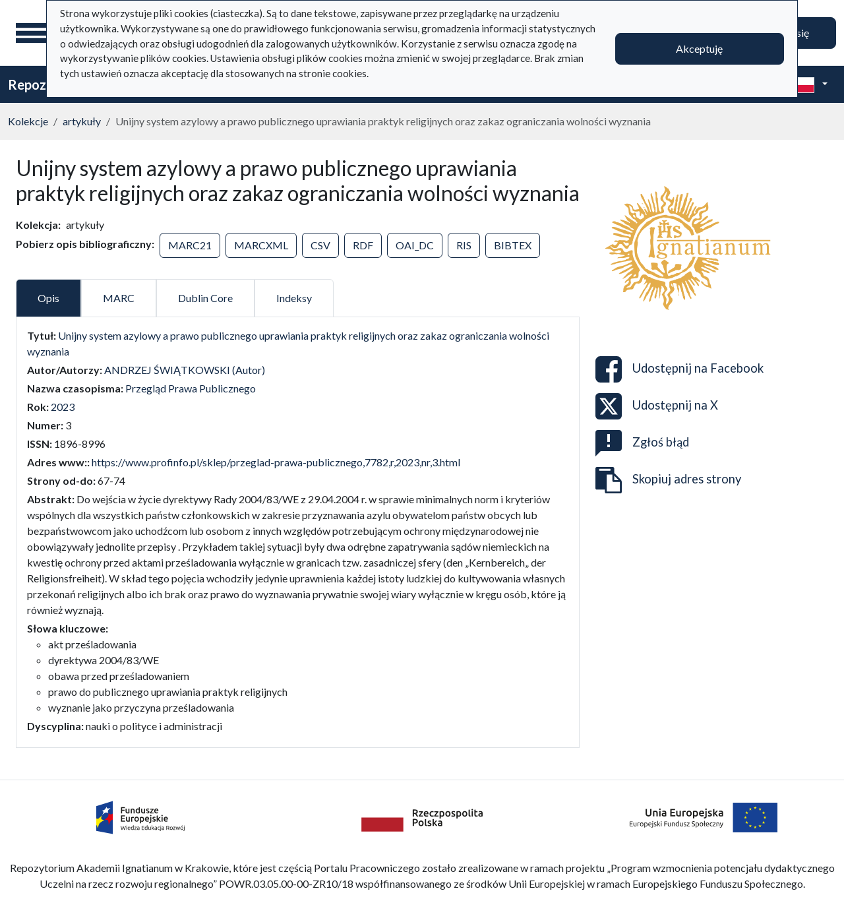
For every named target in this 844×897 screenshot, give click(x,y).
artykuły (82, 121)
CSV (320, 245)
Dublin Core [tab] (205, 298)
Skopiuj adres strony (668, 480)
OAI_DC (415, 245)
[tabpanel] (297, 531)
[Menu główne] (32, 33)
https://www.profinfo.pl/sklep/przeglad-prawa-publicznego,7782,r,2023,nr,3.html (276, 462)
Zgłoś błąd (642, 443)
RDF (363, 245)
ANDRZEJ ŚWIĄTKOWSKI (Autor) (184, 369)
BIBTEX (512, 245)
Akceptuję (699, 48)
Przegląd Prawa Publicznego (190, 388)
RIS (463, 245)
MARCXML (261, 245)
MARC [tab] (119, 298)
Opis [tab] (48, 298)
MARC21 (190, 245)
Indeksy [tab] (294, 298)
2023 (63, 406)
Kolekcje (28, 121)
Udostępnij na (679, 369)
